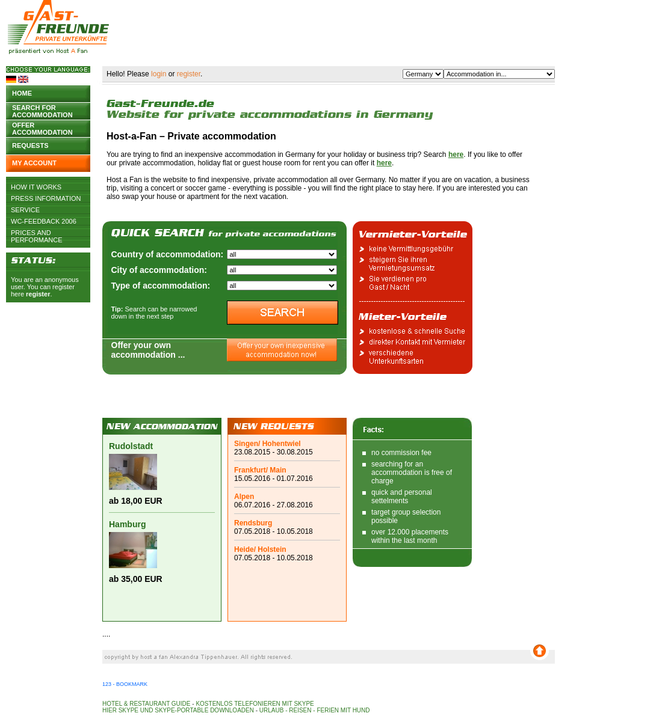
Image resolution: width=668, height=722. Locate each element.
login (158, 74)
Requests (30, 145)
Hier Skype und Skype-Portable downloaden (178, 710)
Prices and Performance (37, 232)
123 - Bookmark (124, 684)
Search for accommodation (42, 110)
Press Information (46, 198)
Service (25, 209)
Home (22, 93)
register (38, 294)
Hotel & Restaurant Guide (146, 703)
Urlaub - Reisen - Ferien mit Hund (314, 710)
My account (34, 163)
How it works (36, 187)
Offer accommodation (42, 127)
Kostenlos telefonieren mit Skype (255, 703)
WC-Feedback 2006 (43, 221)
